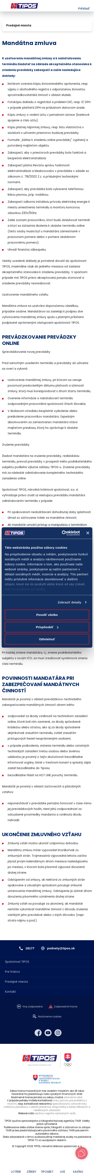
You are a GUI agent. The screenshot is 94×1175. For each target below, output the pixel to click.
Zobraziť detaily (69, 602)
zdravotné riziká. (73, 1097)
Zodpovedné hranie (65, 1007)
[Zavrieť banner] (87, 533)
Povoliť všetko (47, 615)
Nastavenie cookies (49, 1017)
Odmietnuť (47, 639)
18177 (29, 948)
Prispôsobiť (47, 627)
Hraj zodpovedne (33, 1007)
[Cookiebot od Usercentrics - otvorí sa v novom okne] (62, 533)
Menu (4, 6)
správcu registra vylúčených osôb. (55, 1113)
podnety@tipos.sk (61, 948)
